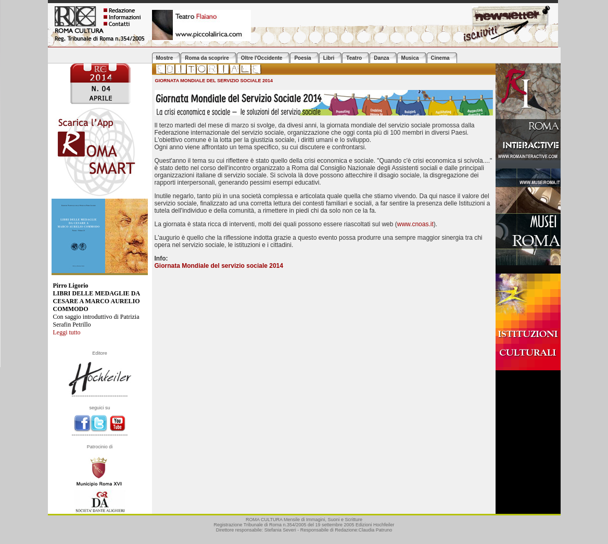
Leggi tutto (67, 332)
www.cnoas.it (415, 224)
